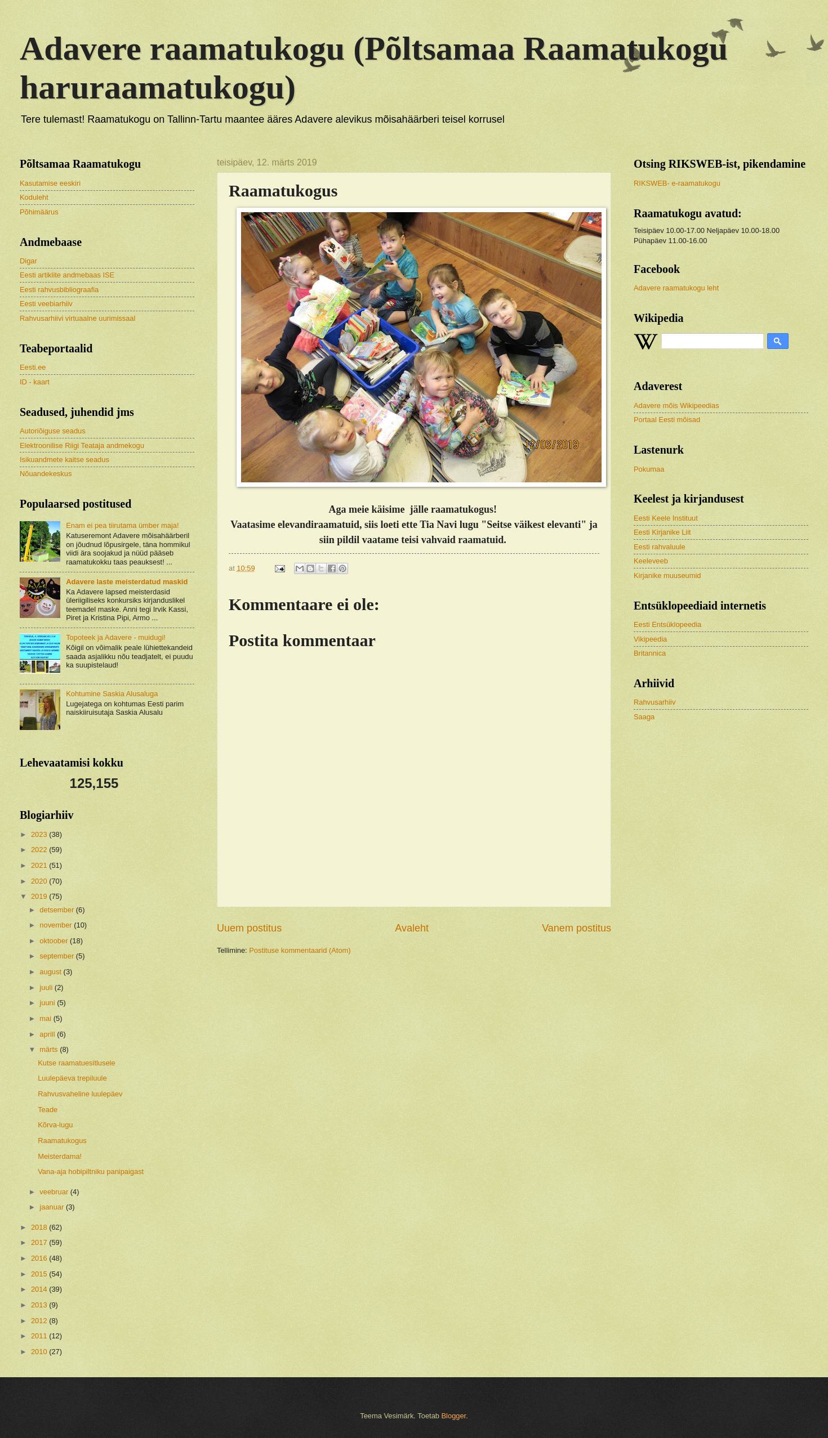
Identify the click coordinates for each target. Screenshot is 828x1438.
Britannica (650, 653)
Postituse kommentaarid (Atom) (299, 950)
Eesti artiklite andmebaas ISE (67, 275)
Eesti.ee (33, 367)
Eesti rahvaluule (659, 547)
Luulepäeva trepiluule (72, 1078)
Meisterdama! (60, 1156)
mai (46, 1018)
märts (49, 1049)
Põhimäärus (39, 212)
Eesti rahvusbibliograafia (59, 289)
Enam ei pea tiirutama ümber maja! (122, 525)
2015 (40, 1274)
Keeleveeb (651, 561)
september (57, 956)
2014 (40, 1289)
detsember (57, 910)
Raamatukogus (62, 1140)
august (51, 971)
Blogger (454, 1416)
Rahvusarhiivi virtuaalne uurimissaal (77, 318)
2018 (40, 1227)
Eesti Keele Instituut (666, 518)
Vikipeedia (650, 639)
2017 (40, 1242)
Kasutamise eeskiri (50, 183)
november (56, 925)
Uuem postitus (249, 928)
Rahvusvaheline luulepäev (80, 1094)
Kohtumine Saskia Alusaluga (112, 693)
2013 (40, 1305)
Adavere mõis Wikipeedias (676, 405)
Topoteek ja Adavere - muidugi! (116, 637)
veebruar (54, 1192)
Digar (28, 261)
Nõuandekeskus (46, 473)
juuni (48, 1002)
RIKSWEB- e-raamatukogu (677, 183)
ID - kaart (35, 382)
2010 (40, 1351)
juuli (46, 987)
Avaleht (412, 928)
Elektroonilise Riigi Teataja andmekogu (82, 445)
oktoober (54, 941)
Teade (47, 1109)
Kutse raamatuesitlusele (76, 1063)
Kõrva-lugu (55, 1125)
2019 (40, 896)
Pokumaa (649, 469)
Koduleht (34, 197)
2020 (40, 881)
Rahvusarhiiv (654, 702)
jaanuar (52, 1207)
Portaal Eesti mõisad (667, 419)
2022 (40, 849)
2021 (40, 865)
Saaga (644, 717)
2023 (40, 834)
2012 (40, 1320)
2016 (40, 1258)
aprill (48, 1034)
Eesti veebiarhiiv (46, 303)
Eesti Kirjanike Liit (662, 532)
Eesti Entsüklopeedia (667, 624)
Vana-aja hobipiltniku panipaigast (91, 1171)
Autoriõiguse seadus (53, 431)
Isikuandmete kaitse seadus (64, 459)
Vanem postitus (576, 928)
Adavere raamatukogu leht (676, 288)
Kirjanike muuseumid (667, 575)
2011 (40, 1336)
